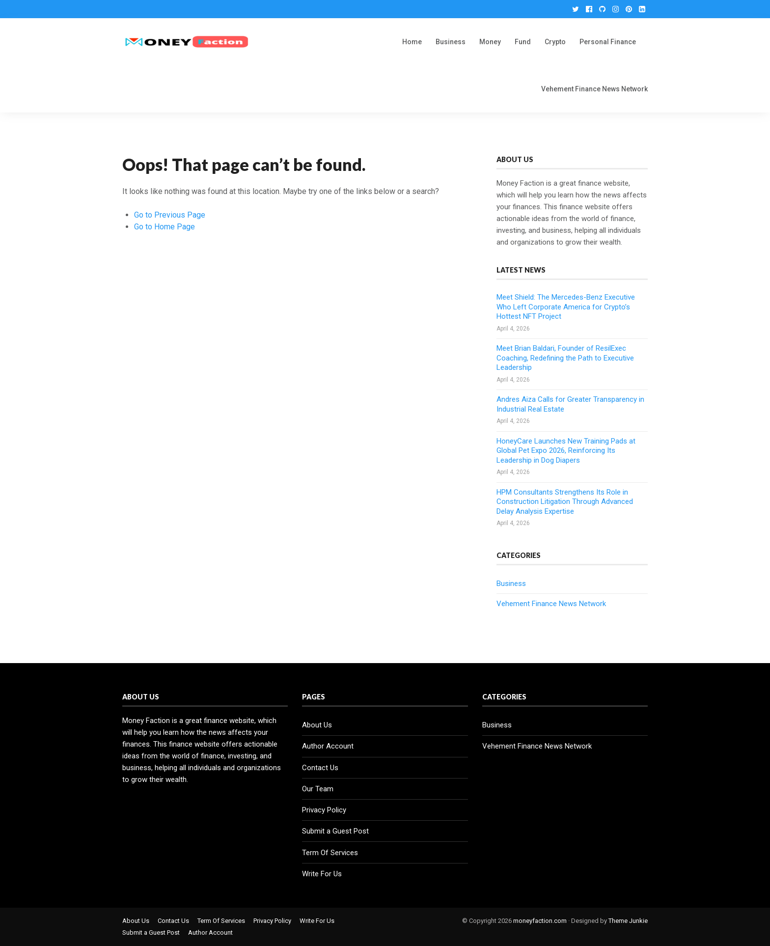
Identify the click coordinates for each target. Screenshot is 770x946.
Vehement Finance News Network (594, 89)
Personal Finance (607, 42)
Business (451, 42)
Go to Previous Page (169, 215)
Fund (523, 42)
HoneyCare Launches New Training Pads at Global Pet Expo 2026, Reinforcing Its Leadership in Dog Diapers (565, 451)
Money (490, 42)
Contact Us (320, 767)
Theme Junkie (628, 920)
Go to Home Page (164, 226)
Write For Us (322, 873)
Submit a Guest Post (335, 831)
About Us (317, 725)
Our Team (317, 788)
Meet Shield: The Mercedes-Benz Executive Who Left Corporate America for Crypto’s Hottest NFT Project (565, 307)
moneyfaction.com (540, 920)
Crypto (555, 42)
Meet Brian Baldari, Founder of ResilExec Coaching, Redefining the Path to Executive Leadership (565, 358)
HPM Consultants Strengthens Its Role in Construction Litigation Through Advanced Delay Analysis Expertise (564, 502)
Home (412, 42)
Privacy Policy (324, 810)
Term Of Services (330, 852)
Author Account (328, 746)
